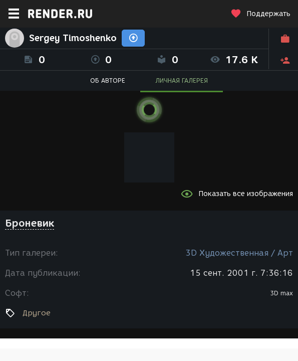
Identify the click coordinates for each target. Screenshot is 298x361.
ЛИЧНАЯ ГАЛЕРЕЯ (181, 80)
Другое (37, 312)
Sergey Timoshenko (73, 38)
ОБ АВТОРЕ (107, 80)
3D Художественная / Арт (239, 253)
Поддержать (260, 14)
